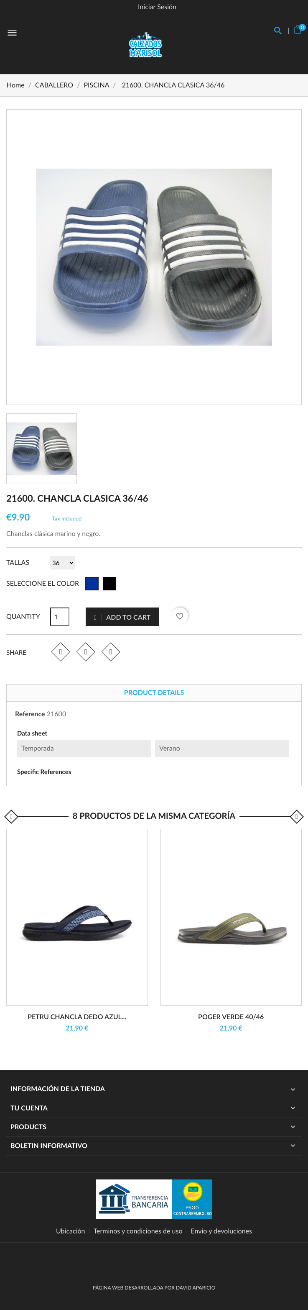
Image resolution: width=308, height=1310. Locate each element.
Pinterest (110, 651)
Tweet (85, 651)
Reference (30, 714)
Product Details (154, 693)
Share (60, 651)
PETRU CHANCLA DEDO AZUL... (77, 1017)
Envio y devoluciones (221, 1231)
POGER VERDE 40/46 (231, 1017)
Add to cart (122, 617)
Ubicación (70, 1231)
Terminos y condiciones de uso (137, 1231)
